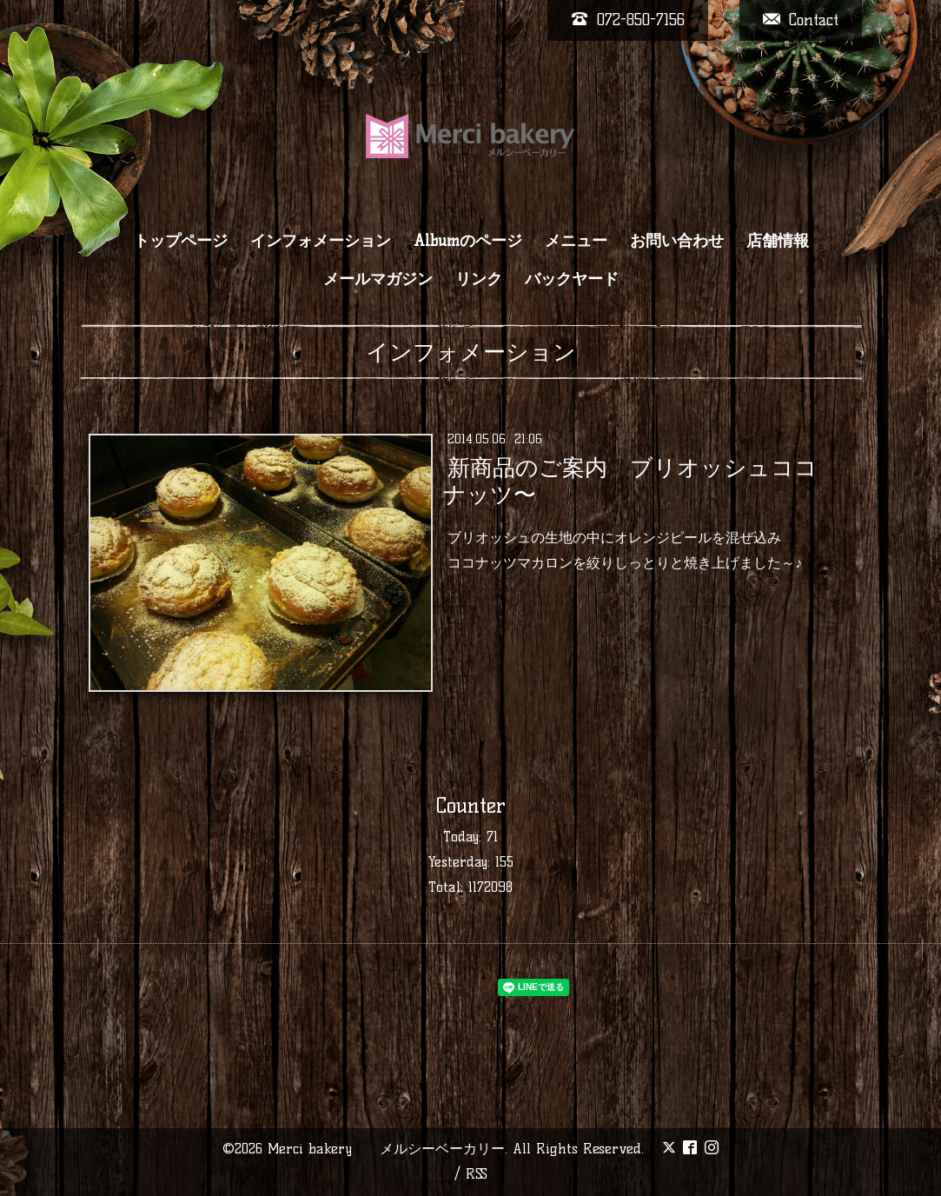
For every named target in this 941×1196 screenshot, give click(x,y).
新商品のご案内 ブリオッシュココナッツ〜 (630, 481)
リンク (478, 279)
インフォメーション (320, 240)
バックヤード (572, 279)
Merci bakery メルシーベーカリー (386, 1148)
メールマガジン (378, 279)
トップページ (181, 240)
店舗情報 (777, 240)
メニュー (576, 240)
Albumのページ (468, 240)
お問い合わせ (677, 240)
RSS (476, 1174)
